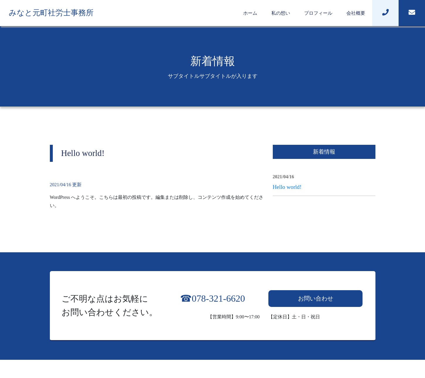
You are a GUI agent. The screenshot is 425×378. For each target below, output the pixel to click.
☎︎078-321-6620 (212, 298)
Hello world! (287, 187)
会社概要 (355, 13)
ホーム (250, 13)
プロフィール (318, 13)
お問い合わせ (315, 298)
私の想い (280, 13)
